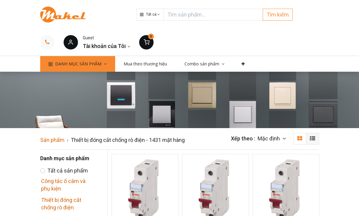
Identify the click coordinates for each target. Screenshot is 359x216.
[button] (150, 15)
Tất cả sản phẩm (67, 170)
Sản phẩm (52, 140)
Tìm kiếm (278, 14)
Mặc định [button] (269, 138)
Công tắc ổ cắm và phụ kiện (63, 185)
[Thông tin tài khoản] (106, 46)
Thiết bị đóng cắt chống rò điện (61, 204)
